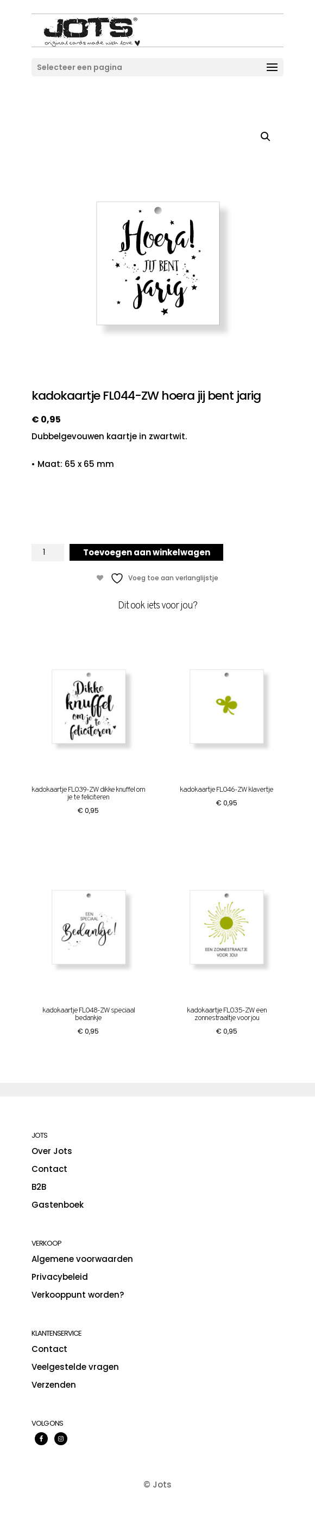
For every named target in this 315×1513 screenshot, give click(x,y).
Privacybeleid (60, 1277)
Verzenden (54, 1384)
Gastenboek (58, 1204)
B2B (39, 1187)
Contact (49, 1169)
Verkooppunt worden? (78, 1294)
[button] (265, 136)
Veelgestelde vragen (75, 1367)
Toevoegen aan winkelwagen (146, 552)
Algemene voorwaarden (82, 1259)
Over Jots (52, 1151)
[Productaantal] (48, 552)
